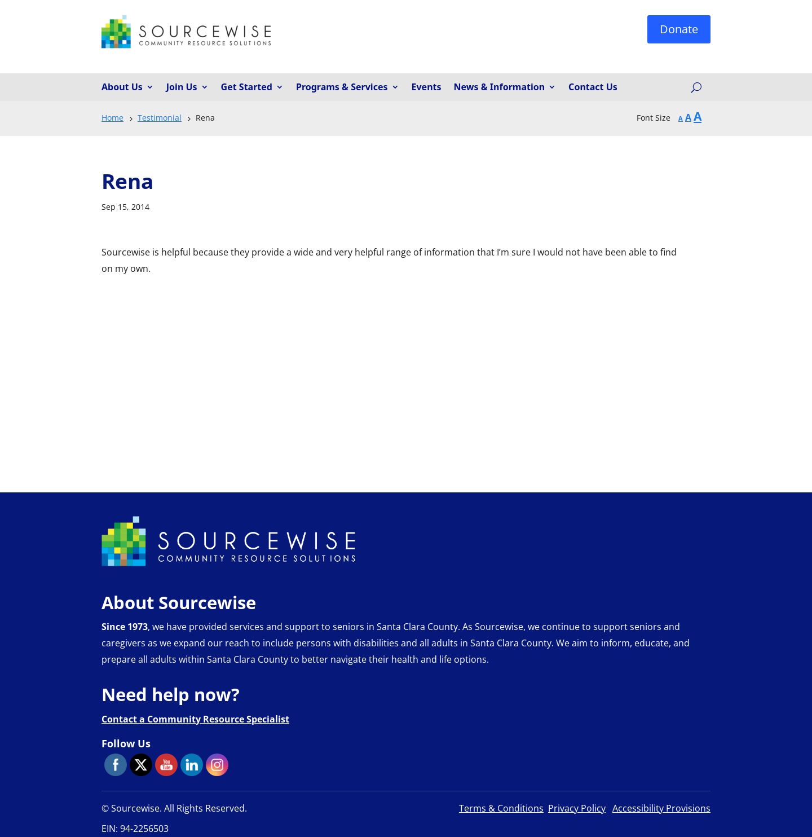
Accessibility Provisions (661, 808)
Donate (679, 29)
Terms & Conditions (501, 808)
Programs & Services (342, 87)
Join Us (181, 87)
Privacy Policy (577, 808)
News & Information (499, 87)
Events (427, 87)
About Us (122, 87)
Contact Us (592, 87)
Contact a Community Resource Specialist (195, 719)
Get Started (246, 87)
